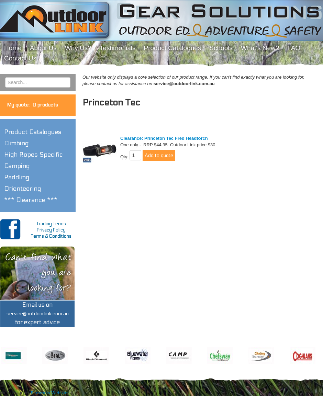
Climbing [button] (16, 143)
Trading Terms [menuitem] (51, 224)
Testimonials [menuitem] (118, 48)
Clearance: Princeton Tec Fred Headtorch (164, 138)
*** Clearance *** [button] (30, 200)
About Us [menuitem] (43, 48)
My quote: (32, 105)
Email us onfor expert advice (38, 313)
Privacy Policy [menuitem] (51, 230)
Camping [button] (17, 166)
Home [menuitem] (13, 48)
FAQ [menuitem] (293, 48)
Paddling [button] (17, 177)
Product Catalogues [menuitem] (172, 48)
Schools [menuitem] (221, 48)
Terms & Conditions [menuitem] (51, 236)
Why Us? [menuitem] (78, 48)
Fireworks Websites (50, 392)
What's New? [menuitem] (260, 48)
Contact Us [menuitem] (20, 58)
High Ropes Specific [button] (33, 154)
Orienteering (22, 188)
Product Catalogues (33, 132)
